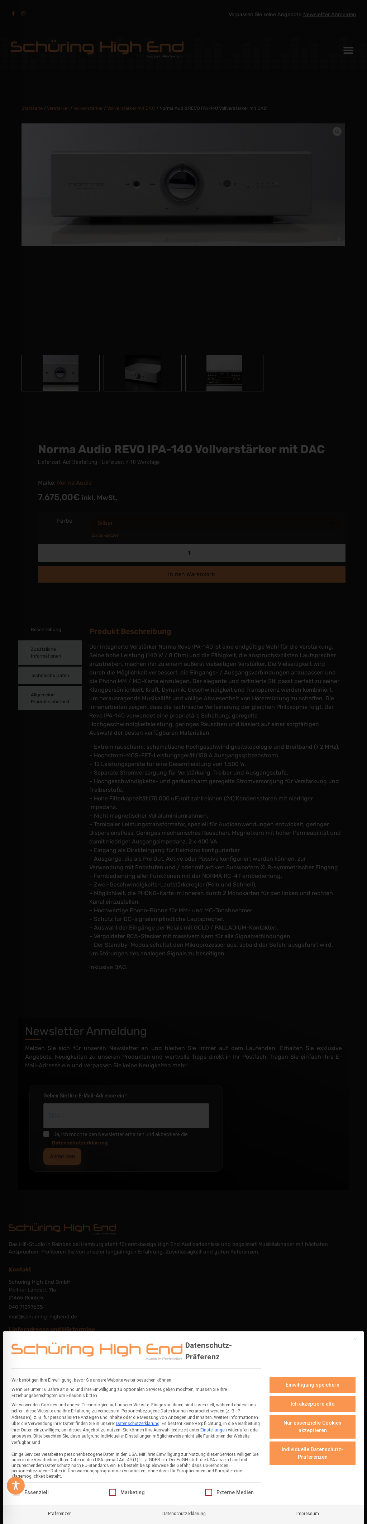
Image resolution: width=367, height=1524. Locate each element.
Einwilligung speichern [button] (312, 1385)
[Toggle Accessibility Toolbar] (15, 1485)
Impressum (307, 1513)
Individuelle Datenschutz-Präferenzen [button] (312, 1453)
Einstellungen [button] (213, 1430)
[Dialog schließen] (355, 1340)
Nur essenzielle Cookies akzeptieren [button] (312, 1426)
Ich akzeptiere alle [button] (313, 1404)
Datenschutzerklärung (137, 1423)
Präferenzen (60, 1513)
